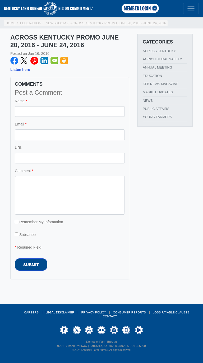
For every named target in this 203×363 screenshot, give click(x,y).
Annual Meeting (157, 67)
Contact (110, 316)
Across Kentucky (159, 51)
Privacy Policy (93, 312)
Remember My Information (39, 222)
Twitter (24, 61)
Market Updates (158, 92)
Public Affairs (156, 109)
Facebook (14, 61)
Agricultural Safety (162, 59)
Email (54, 61)
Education (152, 76)
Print (64, 61)
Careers (31, 312)
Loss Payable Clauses (171, 312)
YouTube (89, 330)
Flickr (101, 330)
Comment (23, 171)
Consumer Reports (129, 312)
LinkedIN (44, 61)
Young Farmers (157, 117)
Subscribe (25, 235)
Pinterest (34, 61)
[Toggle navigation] (191, 8)
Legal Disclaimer (59, 312)
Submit (31, 264)
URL (18, 148)
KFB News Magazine (160, 84)
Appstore (126, 330)
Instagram (114, 330)
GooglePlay (139, 330)
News (148, 101)
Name (20, 101)
